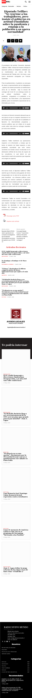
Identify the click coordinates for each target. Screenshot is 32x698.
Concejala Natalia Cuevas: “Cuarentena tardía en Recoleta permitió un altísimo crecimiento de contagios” (22, 235)
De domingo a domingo (8, 264)
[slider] (27, 107)
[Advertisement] (16, 592)
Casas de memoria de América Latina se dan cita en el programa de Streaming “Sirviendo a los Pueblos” (15, 532)
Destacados (11, 6)
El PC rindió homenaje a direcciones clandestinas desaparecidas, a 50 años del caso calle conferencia (15, 253)
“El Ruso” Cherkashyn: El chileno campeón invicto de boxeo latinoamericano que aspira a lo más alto (15, 271)
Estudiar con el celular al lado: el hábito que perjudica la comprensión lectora (12, 680)
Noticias (19, 6)
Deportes (4, 275)
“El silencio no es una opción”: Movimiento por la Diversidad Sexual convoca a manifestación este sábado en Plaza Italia (15, 293)
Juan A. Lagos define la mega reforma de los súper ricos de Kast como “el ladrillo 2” (15, 570)
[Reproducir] (4, 108)
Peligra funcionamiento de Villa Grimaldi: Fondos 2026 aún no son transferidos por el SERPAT (12, 689)
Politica (25, 6)
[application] (16, 108)
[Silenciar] (23, 108)
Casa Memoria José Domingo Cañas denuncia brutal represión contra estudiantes (15, 495)
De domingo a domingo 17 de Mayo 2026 (14, 261)
